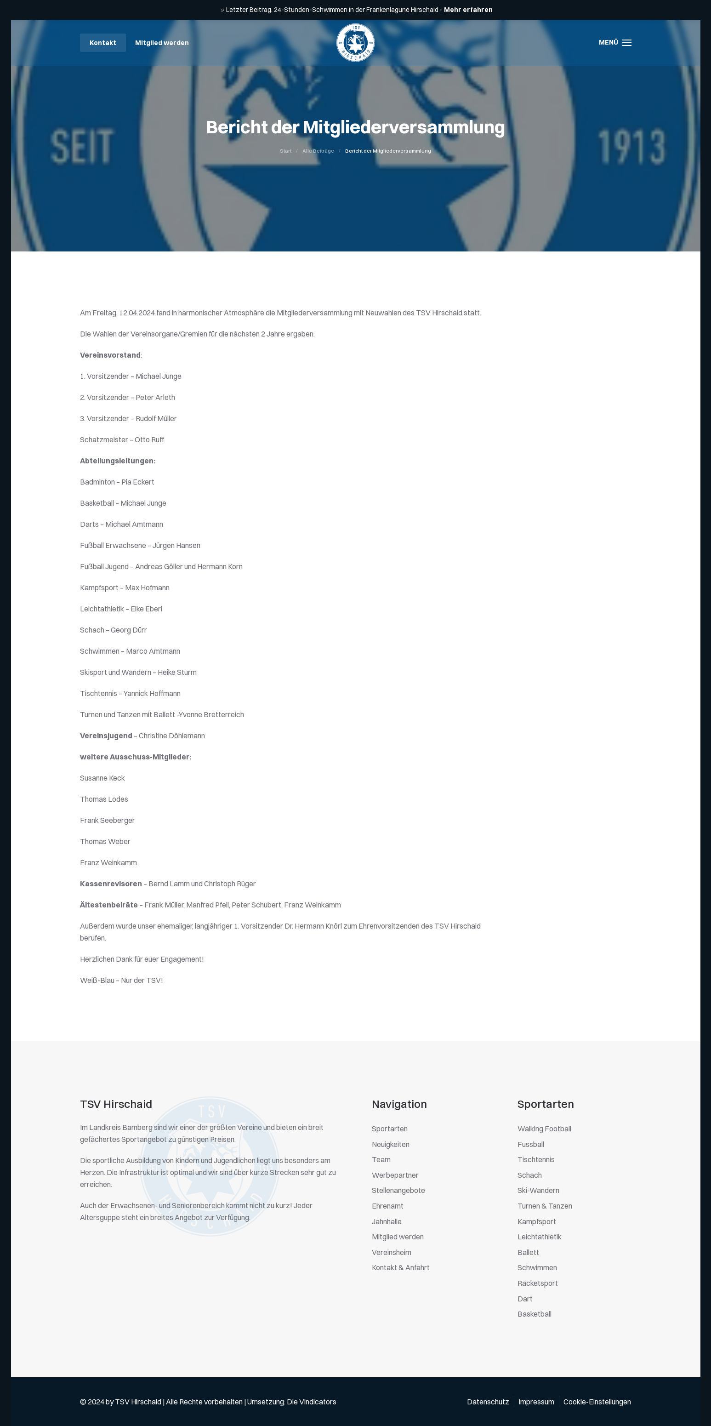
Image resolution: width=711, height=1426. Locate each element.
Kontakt (103, 43)
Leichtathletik (540, 1236)
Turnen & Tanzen (545, 1205)
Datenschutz (488, 1401)
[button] (615, 42)
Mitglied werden (162, 43)
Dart (525, 1298)
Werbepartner (395, 1175)
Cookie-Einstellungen (597, 1401)
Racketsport (538, 1283)
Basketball (535, 1313)
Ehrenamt (388, 1205)
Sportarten (390, 1128)
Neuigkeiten (391, 1144)
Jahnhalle (387, 1221)
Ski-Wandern (538, 1190)
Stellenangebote (398, 1190)
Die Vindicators (311, 1401)
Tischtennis (536, 1159)
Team (381, 1159)
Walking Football (544, 1128)
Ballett (528, 1252)
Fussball (531, 1144)
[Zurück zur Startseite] (355, 42)
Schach (530, 1175)
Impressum (536, 1401)
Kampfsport (537, 1221)
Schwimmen (537, 1267)
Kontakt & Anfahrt (401, 1267)
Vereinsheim (391, 1252)
